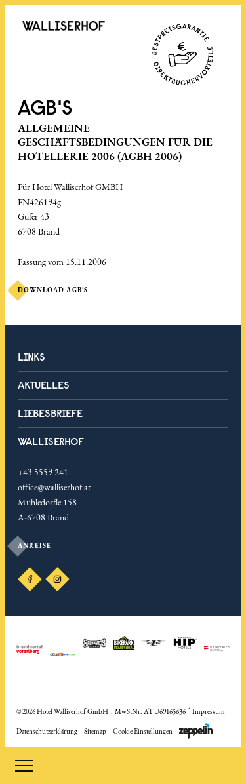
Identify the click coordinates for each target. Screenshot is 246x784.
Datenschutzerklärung (46, 730)
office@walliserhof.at (54, 487)
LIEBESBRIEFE (50, 413)
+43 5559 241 (43, 472)
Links (31, 356)
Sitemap (95, 730)
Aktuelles (44, 384)
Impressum (208, 711)
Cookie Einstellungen (143, 730)
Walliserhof (51, 441)
